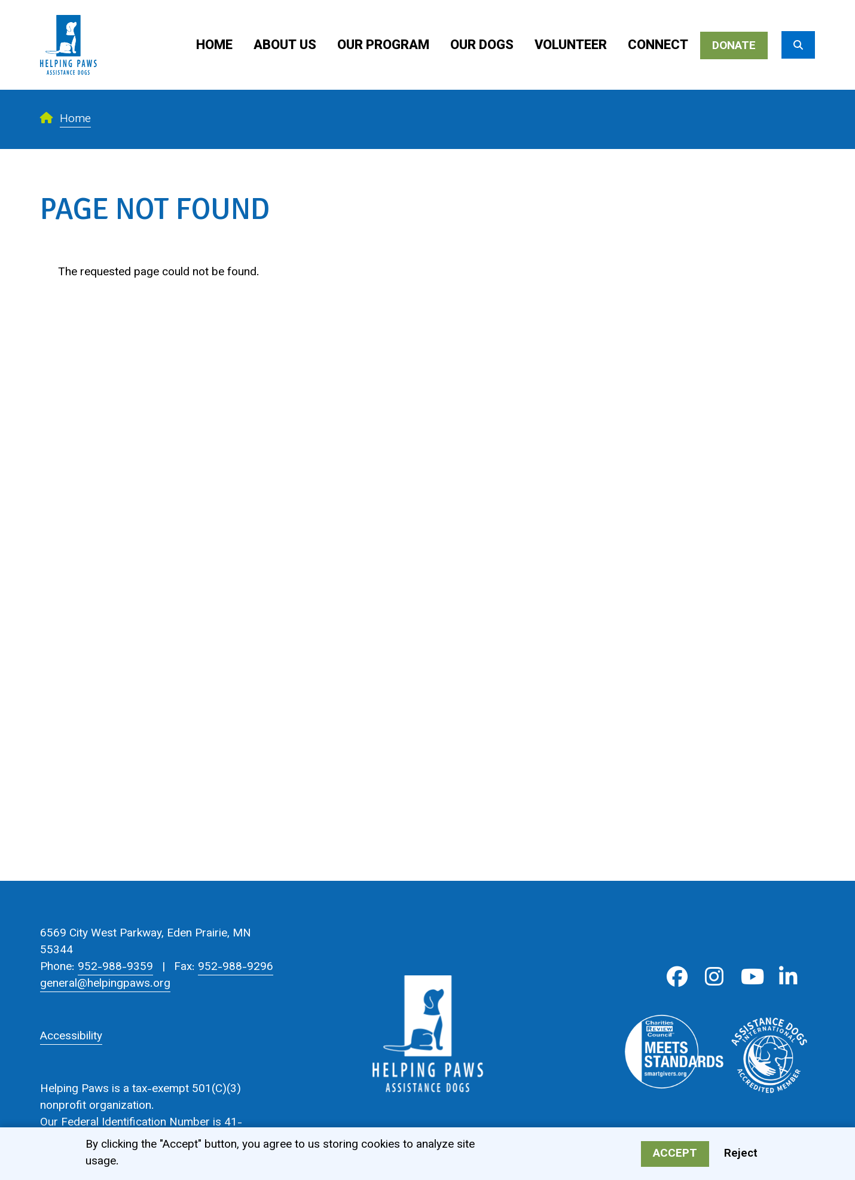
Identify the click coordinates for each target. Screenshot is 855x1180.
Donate (734, 46)
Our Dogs (482, 45)
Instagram (714, 976)
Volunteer (571, 45)
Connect (658, 45)
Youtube (751, 976)
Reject (741, 1155)
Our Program (383, 45)
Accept (675, 1155)
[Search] (798, 45)
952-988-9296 (235, 967)
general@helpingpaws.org (105, 984)
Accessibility (71, 1036)
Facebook (677, 976)
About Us (285, 45)
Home (214, 45)
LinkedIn (788, 976)
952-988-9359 (115, 967)
